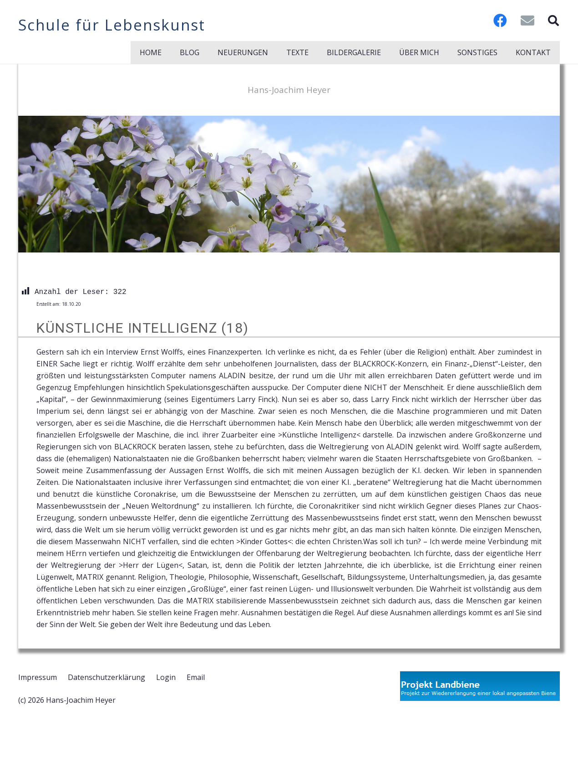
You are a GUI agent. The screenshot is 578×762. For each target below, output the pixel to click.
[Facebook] (500, 20)
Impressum (37, 677)
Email (196, 677)
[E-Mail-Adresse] (527, 20)
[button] (553, 20)
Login (166, 677)
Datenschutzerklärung (106, 677)
